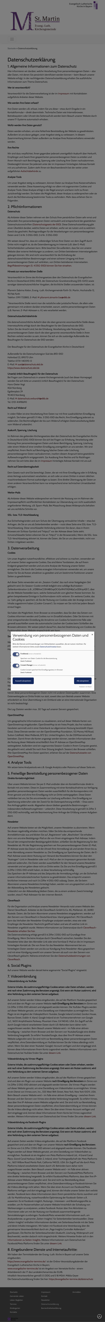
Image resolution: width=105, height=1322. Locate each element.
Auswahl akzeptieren (23, 681)
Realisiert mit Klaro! (85, 687)
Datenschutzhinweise (48, 647)
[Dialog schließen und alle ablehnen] (92, 633)
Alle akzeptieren (83, 681)
